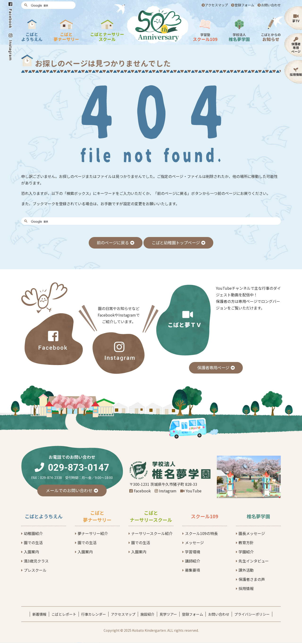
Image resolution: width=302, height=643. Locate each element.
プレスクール (35, 570)
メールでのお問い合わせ (69, 490)
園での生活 (33, 543)
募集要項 (192, 570)
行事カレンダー (93, 614)
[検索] (51, 5)
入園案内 (31, 552)
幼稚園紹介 (33, 533)
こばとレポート (63, 614)
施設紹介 (147, 614)
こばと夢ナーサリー (97, 516)
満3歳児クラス (36, 561)
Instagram (167, 491)
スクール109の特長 (201, 533)
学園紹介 (246, 552)
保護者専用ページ (296, 48)
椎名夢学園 (258, 516)
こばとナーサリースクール (151, 516)
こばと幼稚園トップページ (176, 243)
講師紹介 (192, 561)
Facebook (142, 491)
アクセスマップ (216, 5)
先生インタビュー (254, 561)
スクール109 (204, 516)
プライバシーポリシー (252, 614)
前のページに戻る (111, 243)
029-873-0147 (78, 467)
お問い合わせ (271, 5)
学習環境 (192, 552)
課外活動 (246, 570)
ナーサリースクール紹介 (151, 533)
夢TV (295, 21)
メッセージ (194, 543)
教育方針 (246, 543)
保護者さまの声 (252, 579)
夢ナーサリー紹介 (93, 533)
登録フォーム (244, 5)
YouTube (193, 491)
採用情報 (296, 74)
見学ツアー (168, 614)
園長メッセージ (252, 533)
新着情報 (39, 614)
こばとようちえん (44, 516)
